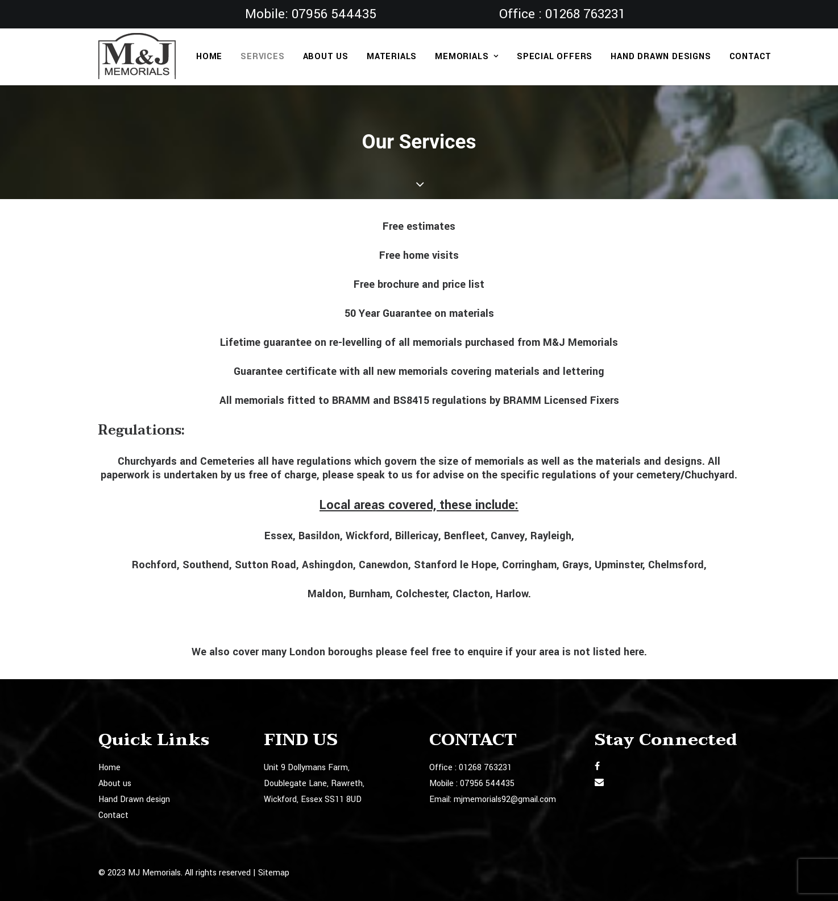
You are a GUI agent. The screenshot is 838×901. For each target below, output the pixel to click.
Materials (392, 57)
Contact (750, 57)
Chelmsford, (677, 564)
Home (209, 57)
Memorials (467, 57)
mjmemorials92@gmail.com (505, 799)
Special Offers (554, 57)
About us (326, 57)
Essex (278, 535)
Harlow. (513, 593)
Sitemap (273, 872)
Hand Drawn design (134, 799)
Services (262, 57)
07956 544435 (334, 14)
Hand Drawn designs (661, 57)
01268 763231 (585, 14)
